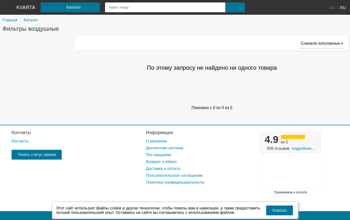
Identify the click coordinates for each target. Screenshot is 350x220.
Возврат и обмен (161, 162)
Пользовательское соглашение (174, 175)
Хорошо (279, 210)
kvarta (25, 7)
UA (332, 7)
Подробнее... (303, 148)
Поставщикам (158, 155)
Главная (9, 20)
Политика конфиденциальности (175, 182)
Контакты (21, 132)
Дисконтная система (164, 148)
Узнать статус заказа (37, 154)
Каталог (31, 20)
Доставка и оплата (163, 168)
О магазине (156, 141)
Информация (159, 132)
